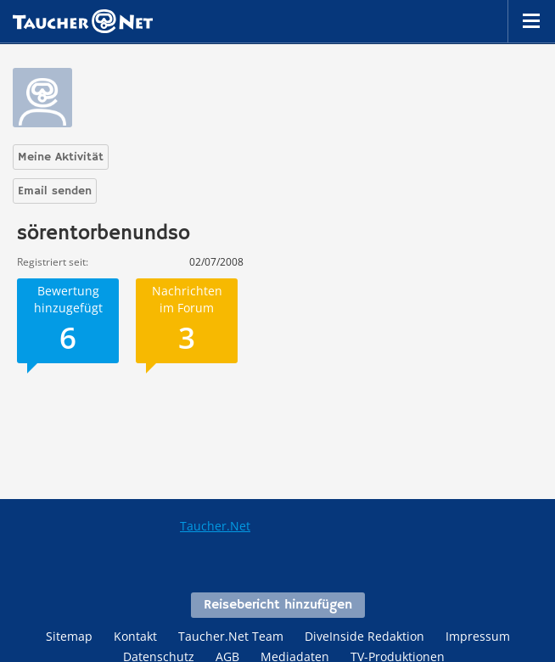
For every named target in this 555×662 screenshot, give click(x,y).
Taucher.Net (215, 526)
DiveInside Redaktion (364, 636)
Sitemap (69, 636)
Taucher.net (83, 21)
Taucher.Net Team (230, 636)
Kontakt (135, 636)
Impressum (478, 636)
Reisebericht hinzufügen (278, 605)
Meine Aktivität (61, 157)
